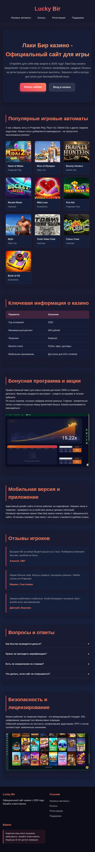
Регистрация (58, 18)
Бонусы (42, 18)
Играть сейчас (33, 87)
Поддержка (78, 18)
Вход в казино (62, 87)
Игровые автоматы (21, 18)
